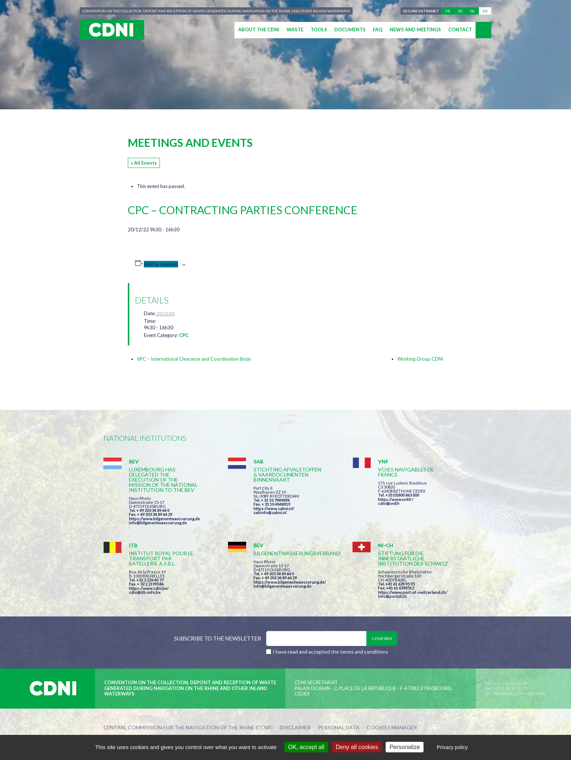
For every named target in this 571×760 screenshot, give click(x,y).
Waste (295, 29)
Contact (460, 29)
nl (472, 11)
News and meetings (415, 29)
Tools (319, 29)
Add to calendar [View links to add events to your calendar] (161, 264)
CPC (184, 335)
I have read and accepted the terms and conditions (330, 652)
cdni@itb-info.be (145, 592)
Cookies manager (392, 727)
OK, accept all (306, 747)
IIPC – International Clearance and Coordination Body (194, 359)
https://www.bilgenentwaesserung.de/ (289, 582)
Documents (350, 29)
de (460, 11)
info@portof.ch (392, 596)
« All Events (144, 163)
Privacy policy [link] (452, 747)
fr (447, 11)
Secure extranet (421, 11)
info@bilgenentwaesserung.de (158, 522)
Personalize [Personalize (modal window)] (404, 747)
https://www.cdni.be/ (149, 588)
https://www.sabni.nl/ (273, 508)
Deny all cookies (357, 747)
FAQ (377, 29)
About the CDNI (258, 29)
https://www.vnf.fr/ (395, 499)
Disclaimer (295, 727)
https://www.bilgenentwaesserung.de (164, 518)
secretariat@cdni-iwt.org (515, 693)
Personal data (338, 727)
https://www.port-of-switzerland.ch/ (412, 592)
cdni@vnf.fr (389, 503)
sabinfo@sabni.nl (270, 512)
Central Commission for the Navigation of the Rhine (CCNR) (188, 727)
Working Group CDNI (420, 359)
